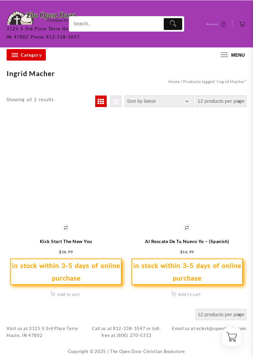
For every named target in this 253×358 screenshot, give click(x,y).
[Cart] (242, 24)
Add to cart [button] (68, 294)
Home (174, 81)
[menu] (232, 55)
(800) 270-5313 (134, 335)
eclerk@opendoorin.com (221, 328)
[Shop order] (159, 101)
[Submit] (173, 24)
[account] (217, 24)
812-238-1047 (129, 328)
